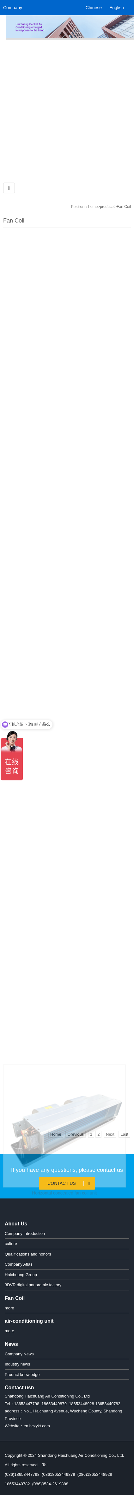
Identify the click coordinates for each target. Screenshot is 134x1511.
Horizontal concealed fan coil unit (64, 1230)
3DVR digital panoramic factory (33, 1284)
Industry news (17, 1364)
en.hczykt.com (37, 1426)
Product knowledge (22, 1374)
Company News (19, 1354)
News (11, 1344)
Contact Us (69, 1183)
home (93, 206)
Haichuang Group (21, 1274)
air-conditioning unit (29, 1321)
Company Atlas (18, 1264)
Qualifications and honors (28, 1254)
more (9, 1308)
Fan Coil (124, 206)
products (107, 206)
